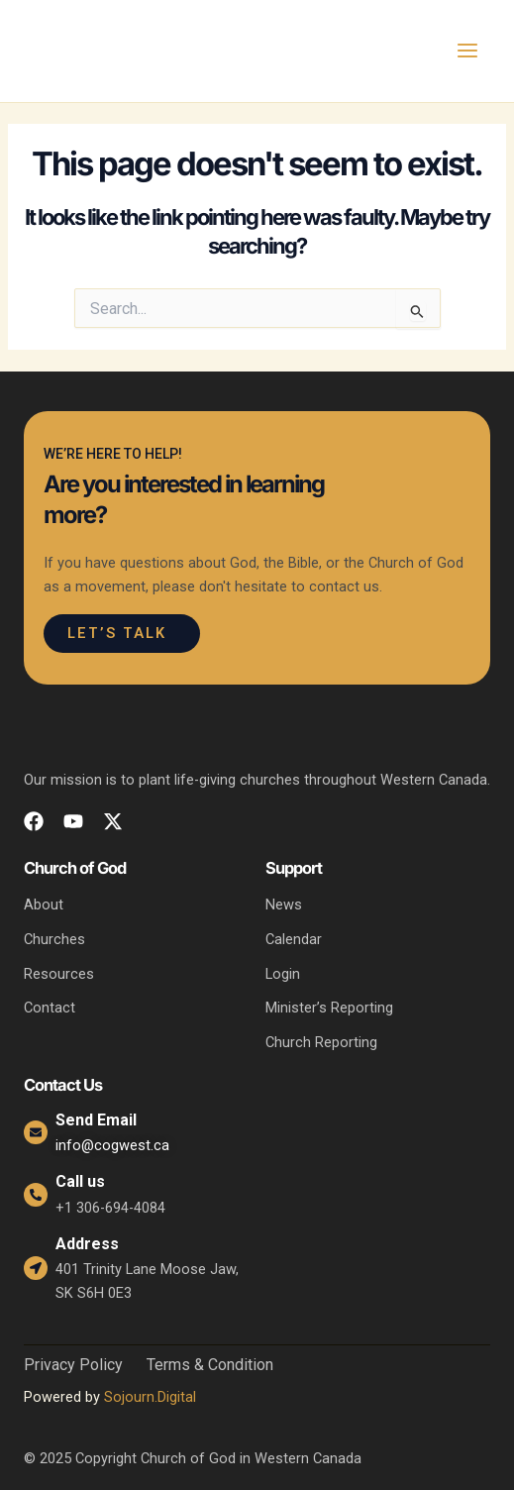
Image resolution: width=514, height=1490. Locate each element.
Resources (59, 974)
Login (282, 974)
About (43, 904)
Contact (49, 1007)
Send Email (96, 1120)
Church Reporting (321, 1042)
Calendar (293, 939)
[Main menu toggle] (467, 50)
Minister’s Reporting (329, 1007)
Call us (80, 1181)
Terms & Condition (210, 1365)
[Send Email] (36, 1132)
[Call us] (36, 1195)
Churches (54, 939)
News (283, 904)
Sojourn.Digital (150, 1397)
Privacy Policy (73, 1365)
